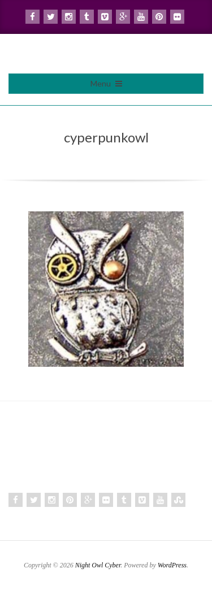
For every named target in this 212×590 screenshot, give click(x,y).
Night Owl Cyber (98, 565)
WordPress (172, 565)
